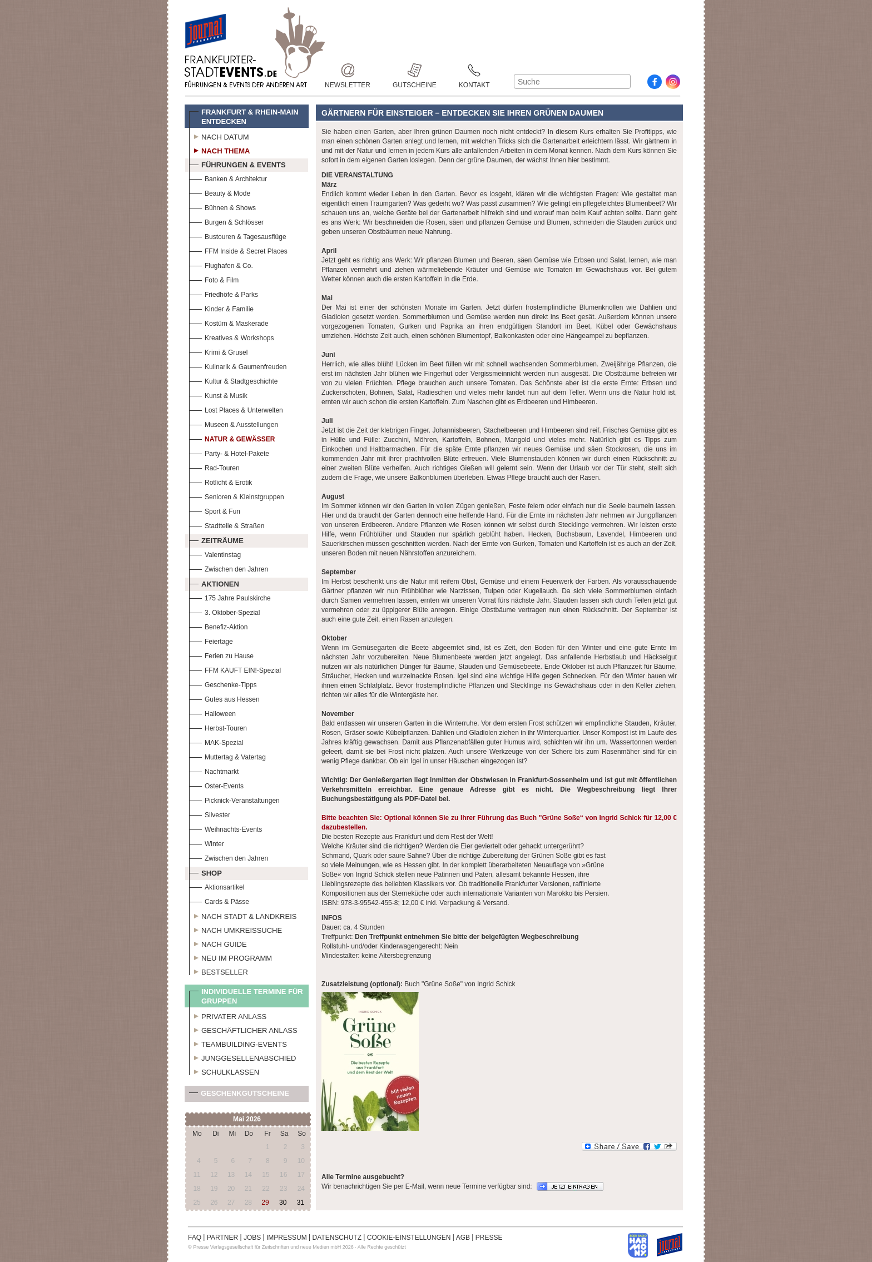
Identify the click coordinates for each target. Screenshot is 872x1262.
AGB (463, 1237)
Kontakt (474, 70)
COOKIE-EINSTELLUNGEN (409, 1237)
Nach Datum (219, 135)
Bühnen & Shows (222, 206)
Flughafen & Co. (221, 264)
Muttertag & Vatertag (227, 756)
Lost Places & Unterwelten (236, 409)
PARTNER (222, 1237)
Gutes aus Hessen (224, 698)
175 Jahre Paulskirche (230, 597)
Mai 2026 (247, 1119)
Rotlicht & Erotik (220, 481)
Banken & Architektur (228, 177)
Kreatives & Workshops (231, 336)
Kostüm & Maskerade (229, 322)
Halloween (212, 712)
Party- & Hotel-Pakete (229, 452)
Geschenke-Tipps (223, 683)
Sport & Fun (214, 510)
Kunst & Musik (218, 394)
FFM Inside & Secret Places (238, 250)
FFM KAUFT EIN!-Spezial (235, 669)
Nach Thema (219, 149)
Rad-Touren (214, 466)
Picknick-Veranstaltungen (234, 799)
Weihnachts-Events (225, 828)
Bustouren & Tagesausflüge (237, 235)
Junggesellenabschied (242, 1056)
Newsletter (347, 70)
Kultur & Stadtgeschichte (233, 380)
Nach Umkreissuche (235, 929)
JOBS (252, 1237)
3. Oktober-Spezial (224, 611)
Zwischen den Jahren (228, 568)
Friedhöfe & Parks (223, 293)
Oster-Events (216, 784)
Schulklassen (224, 1070)
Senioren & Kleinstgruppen (236, 495)
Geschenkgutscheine (239, 1095)
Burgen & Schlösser (226, 221)
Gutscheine (415, 70)
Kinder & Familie (221, 307)
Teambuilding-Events (238, 1043)
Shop (205, 871)
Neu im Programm (230, 956)
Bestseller (218, 970)
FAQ (194, 1237)
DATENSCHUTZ (337, 1237)
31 (300, 1202)
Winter (206, 842)
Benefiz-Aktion (218, 625)
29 (265, 1202)
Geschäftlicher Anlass (243, 1029)
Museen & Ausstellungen (233, 423)
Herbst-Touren (218, 727)
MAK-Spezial (216, 741)
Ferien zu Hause (221, 654)
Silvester (209, 813)
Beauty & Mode (219, 192)
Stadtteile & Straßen (226, 524)
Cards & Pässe (219, 900)
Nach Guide (218, 942)
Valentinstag (215, 553)
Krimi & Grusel (218, 351)
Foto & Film (214, 279)
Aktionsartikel (216, 886)
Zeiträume (216, 539)
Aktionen (214, 582)
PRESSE (489, 1237)
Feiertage (211, 640)
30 (282, 1202)
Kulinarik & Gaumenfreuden (237, 365)
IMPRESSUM (286, 1237)
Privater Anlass (227, 1015)
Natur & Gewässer (232, 438)
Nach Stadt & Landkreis (242, 915)
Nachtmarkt (214, 770)
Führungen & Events (237, 163)
